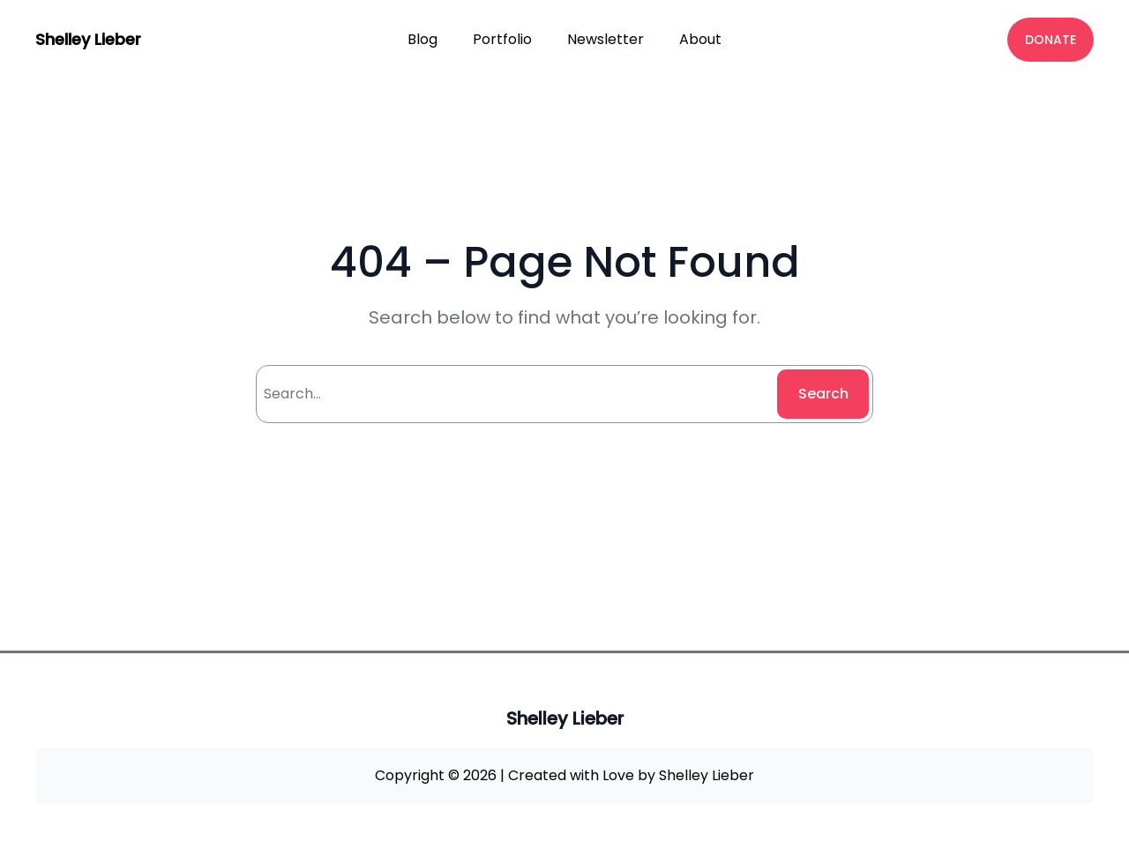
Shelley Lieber (88, 39)
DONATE (1050, 39)
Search (823, 393)
